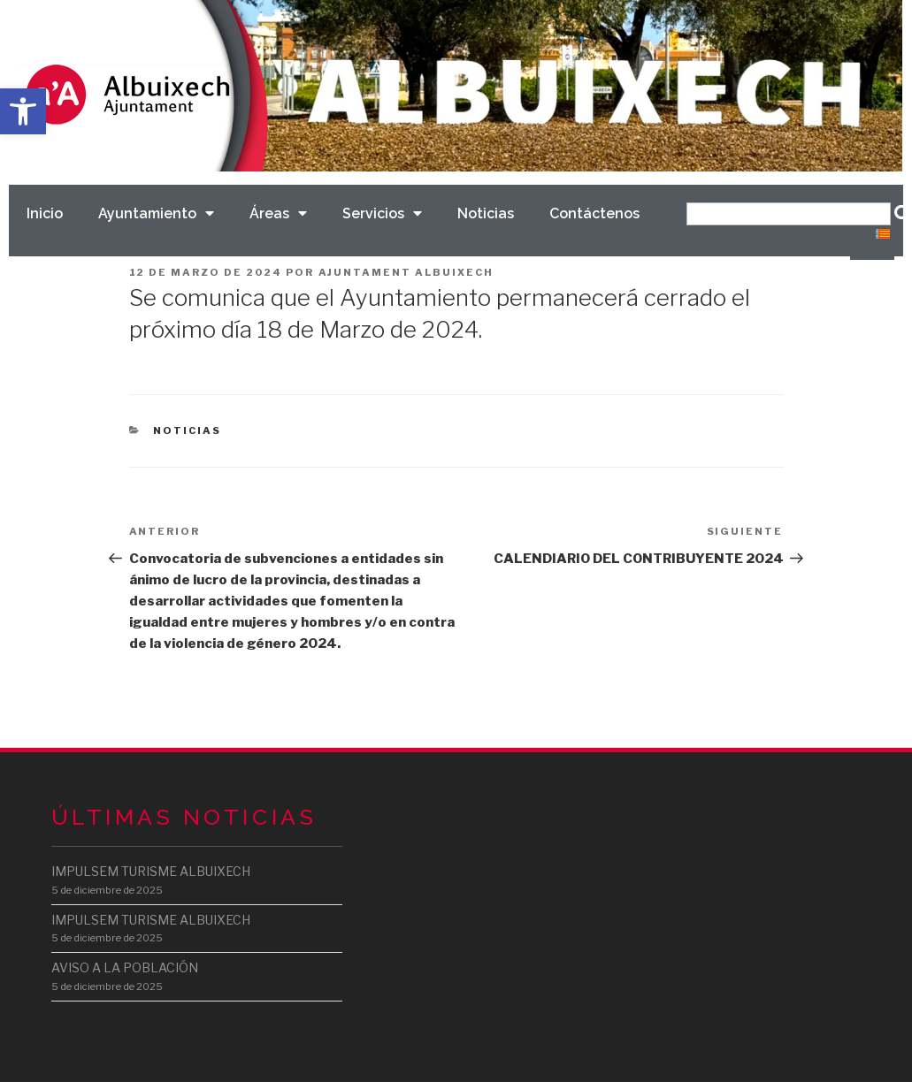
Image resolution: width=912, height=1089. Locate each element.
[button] (23, 111)
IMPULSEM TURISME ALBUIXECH (150, 871)
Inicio (45, 213)
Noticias (485, 213)
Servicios (382, 213)
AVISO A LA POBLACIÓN (124, 967)
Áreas (278, 213)
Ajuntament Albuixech (406, 272)
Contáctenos (594, 213)
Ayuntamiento (156, 213)
